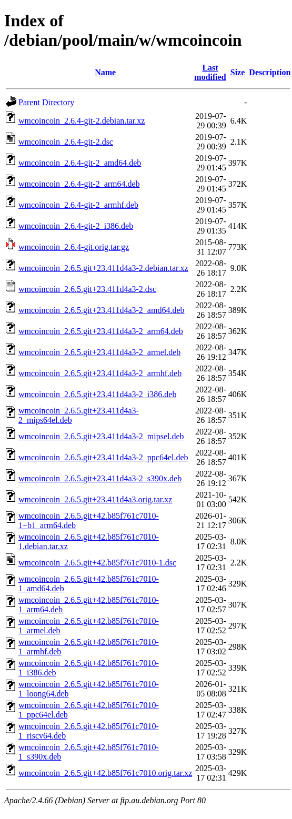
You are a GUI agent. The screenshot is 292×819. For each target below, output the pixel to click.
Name (105, 72)
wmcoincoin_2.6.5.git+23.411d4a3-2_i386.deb (97, 394)
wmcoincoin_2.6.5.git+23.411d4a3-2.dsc (87, 289)
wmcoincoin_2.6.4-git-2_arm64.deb (79, 183)
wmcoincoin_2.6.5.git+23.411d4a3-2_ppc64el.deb (103, 457)
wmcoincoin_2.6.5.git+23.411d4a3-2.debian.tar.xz (103, 268)
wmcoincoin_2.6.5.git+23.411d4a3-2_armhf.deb (100, 373)
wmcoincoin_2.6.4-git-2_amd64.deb (79, 162)
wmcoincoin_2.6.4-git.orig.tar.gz (73, 246)
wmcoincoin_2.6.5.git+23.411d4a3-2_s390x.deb (100, 478)
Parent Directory (46, 102)
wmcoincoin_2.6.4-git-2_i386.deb (75, 225)
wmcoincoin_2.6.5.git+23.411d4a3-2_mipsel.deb (101, 436)
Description (269, 72)
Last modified (210, 72)
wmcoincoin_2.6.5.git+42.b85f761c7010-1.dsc (97, 562)
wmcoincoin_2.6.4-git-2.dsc (65, 141)
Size (237, 72)
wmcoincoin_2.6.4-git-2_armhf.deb (78, 204)
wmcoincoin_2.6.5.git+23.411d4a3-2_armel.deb (99, 352)
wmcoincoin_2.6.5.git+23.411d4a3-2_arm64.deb (100, 331)
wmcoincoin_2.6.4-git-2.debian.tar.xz (81, 120)
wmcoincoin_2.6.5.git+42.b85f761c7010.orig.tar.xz (105, 773)
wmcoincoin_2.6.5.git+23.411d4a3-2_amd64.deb (101, 310)
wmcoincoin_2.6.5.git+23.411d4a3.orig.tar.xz (95, 499)
